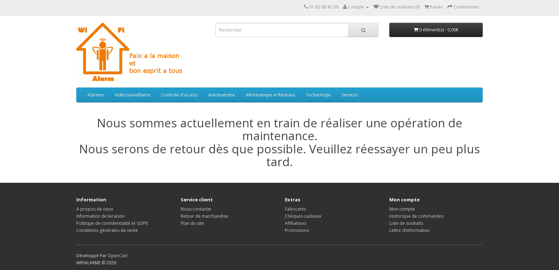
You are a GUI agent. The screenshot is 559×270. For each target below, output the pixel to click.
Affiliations (295, 223)
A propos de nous (94, 209)
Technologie (318, 95)
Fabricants (295, 209)
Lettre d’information (409, 230)
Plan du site (192, 223)
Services (350, 95)
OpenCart (118, 256)
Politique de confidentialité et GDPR (112, 223)
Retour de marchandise (204, 216)
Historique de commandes (416, 216)
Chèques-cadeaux (303, 216)
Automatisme (221, 95)
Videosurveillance (132, 95)
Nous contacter (196, 209)
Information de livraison (100, 216)
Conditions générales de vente (107, 230)
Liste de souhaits (406, 223)
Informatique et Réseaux (270, 95)
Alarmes (95, 95)
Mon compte (402, 209)
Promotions (297, 230)
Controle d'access (179, 95)
